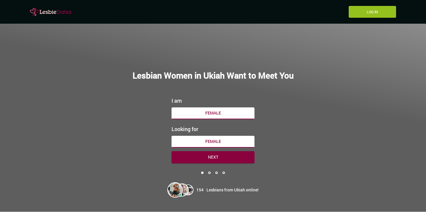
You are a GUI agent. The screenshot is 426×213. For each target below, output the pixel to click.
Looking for (185, 129)
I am (177, 100)
